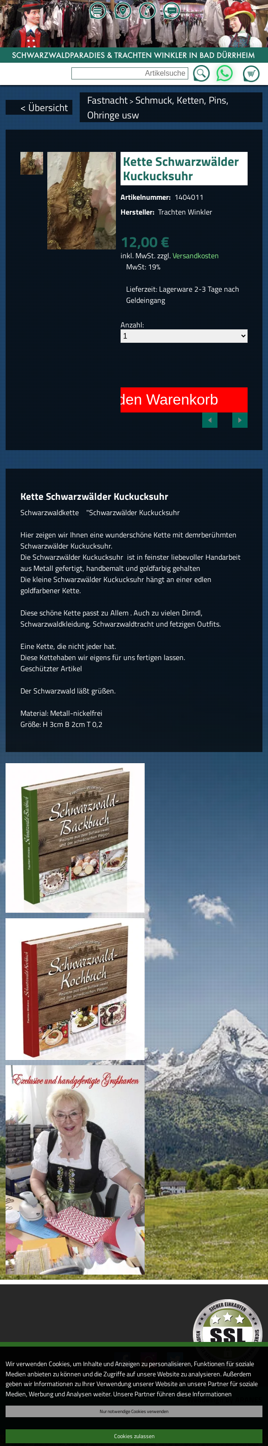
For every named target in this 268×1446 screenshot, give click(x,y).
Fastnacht (107, 99)
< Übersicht (44, 107)
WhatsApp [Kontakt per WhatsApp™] (225, 70)
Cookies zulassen (134, 1436)
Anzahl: (132, 324)
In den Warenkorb (159, 399)
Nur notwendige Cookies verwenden (134, 1411)
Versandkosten (195, 255)
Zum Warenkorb (251, 68)
